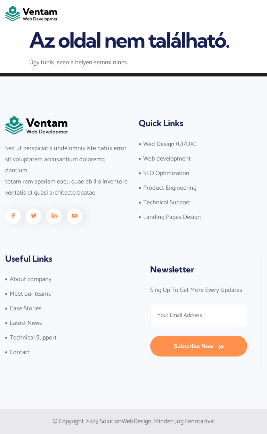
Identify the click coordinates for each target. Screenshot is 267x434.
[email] (198, 315)
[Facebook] (13, 216)
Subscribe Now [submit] (199, 346)
